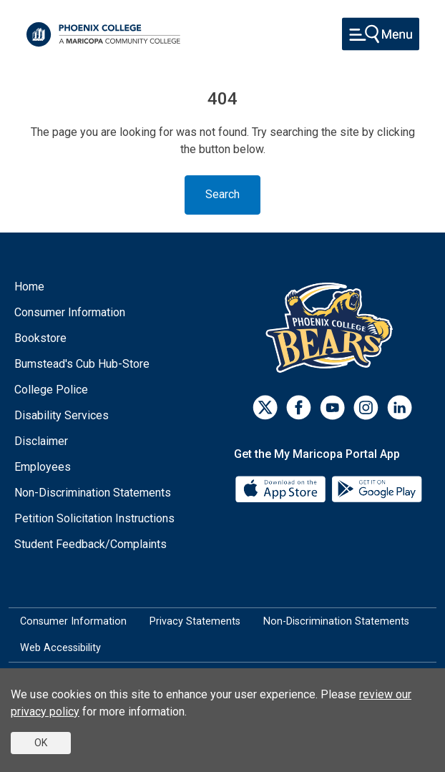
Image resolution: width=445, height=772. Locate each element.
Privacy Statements (195, 621)
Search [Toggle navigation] (222, 194)
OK (40, 742)
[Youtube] (332, 407)
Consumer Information (69, 312)
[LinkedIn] (399, 407)
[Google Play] (376, 488)
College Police (51, 389)
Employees (42, 467)
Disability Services (61, 415)
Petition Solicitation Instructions (94, 518)
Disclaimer (41, 441)
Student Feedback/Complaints (90, 544)
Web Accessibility (60, 648)
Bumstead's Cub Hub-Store (82, 364)
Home (29, 286)
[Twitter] (265, 407)
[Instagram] (365, 407)
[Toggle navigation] (380, 34)
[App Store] (282, 488)
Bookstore (40, 338)
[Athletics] (332, 327)
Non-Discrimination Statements (92, 492)
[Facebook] (298, 407)
